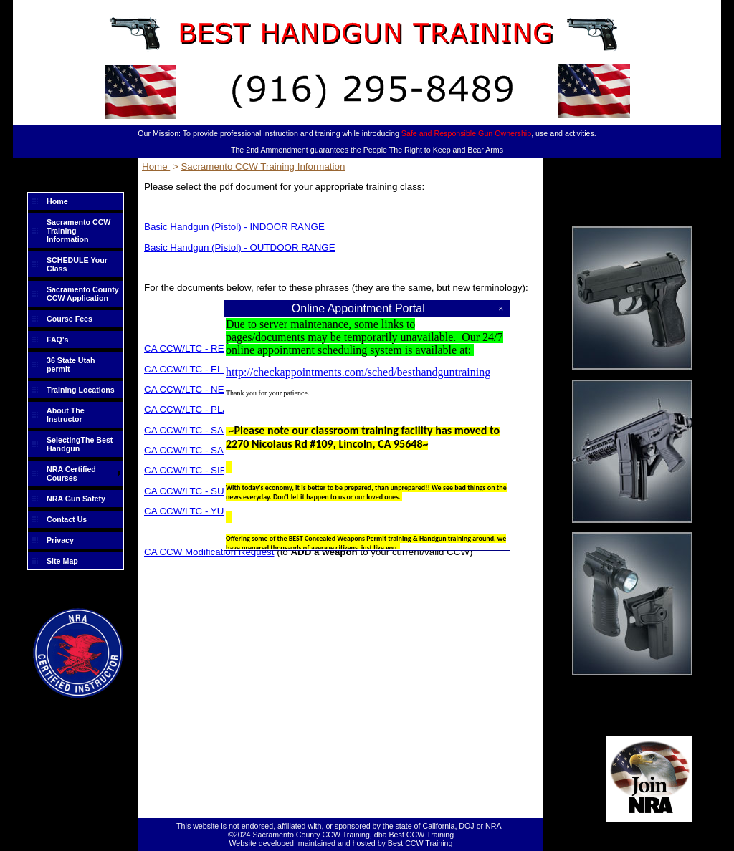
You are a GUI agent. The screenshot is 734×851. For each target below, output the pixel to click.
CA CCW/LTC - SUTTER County (213, 491)
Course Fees (69, 318)
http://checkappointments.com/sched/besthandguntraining (358, 372)
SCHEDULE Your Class (77, 264)
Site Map (62, 561)
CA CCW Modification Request (209, 552)
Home (57, 201)
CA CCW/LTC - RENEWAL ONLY (214, 348)
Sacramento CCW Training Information (78, 231)
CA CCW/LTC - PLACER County (213, 409)
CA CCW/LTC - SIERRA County (211, 470)
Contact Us (67, 519)
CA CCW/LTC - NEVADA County (213, 389)
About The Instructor (66, 414)
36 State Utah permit (71, 364)
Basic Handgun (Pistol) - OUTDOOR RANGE (239, 247)
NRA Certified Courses (71, 473)
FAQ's (57, 339)
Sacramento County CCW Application (83, 293)
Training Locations (81, 389)
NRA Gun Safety (76, 498)
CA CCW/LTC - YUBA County (206, 511)
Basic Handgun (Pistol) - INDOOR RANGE (234, 226)
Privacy (60, 540)
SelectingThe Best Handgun (80, 444)
